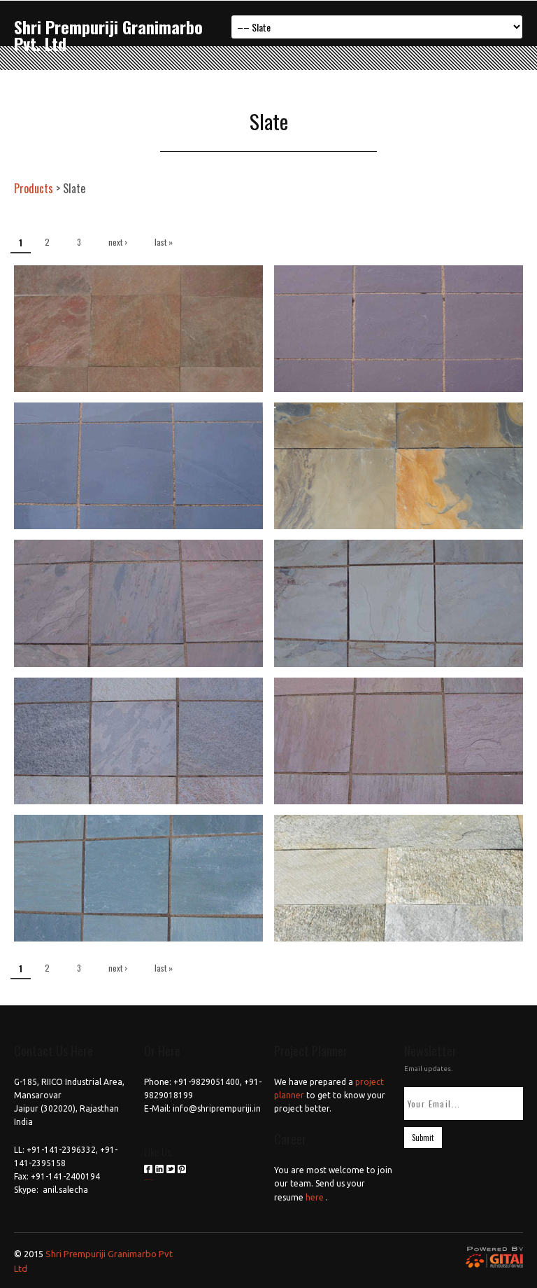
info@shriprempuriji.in (217, 1108)
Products (33, 188)
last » (164, 242)
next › (117, 242)
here (315, 1197)
